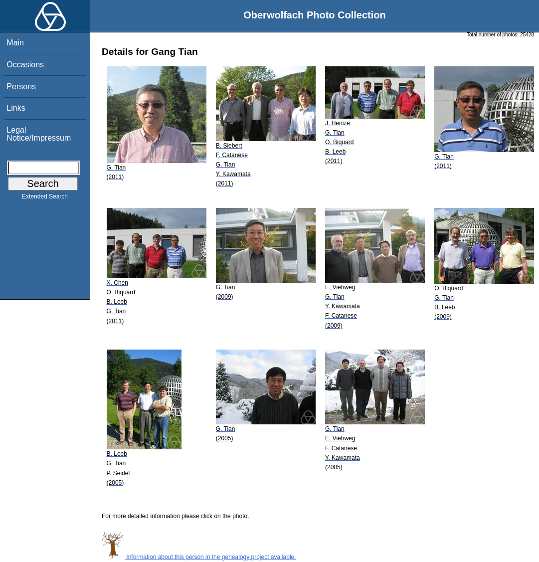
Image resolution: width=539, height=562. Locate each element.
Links (15, 108)
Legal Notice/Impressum (38, 134)
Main (15, 42)
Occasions (25, 64)
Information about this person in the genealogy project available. (199, 557)
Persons (21, 86)
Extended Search (45, 198)
